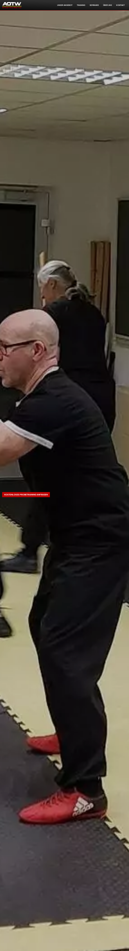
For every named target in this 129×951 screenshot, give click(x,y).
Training (81, 5)
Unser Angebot (64, 5)
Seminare (94, 5)
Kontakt (120, 5)
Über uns (107, 5)
